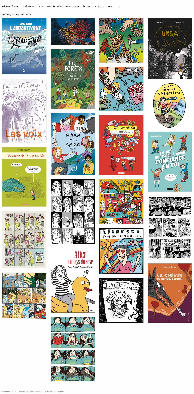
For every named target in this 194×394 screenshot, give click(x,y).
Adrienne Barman (10, 6)
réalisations (28, 6)
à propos (99, 6)
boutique (87, 6)
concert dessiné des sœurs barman (63, 6)
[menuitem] (10, 7)
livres (40, 6)
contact (111, 6)
